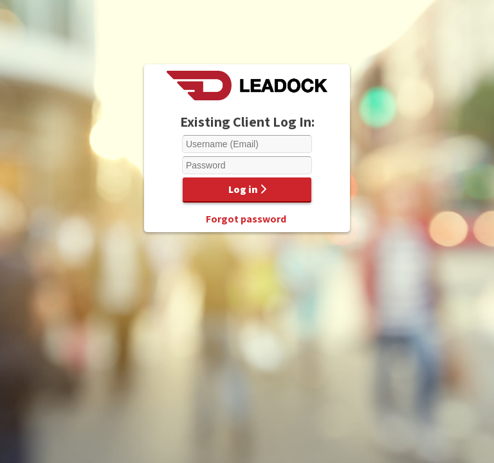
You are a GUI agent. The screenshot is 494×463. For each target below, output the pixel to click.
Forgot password (246, 219)
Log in (247, 189)
